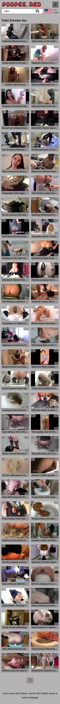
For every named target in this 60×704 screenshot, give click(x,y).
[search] (37, 11)
